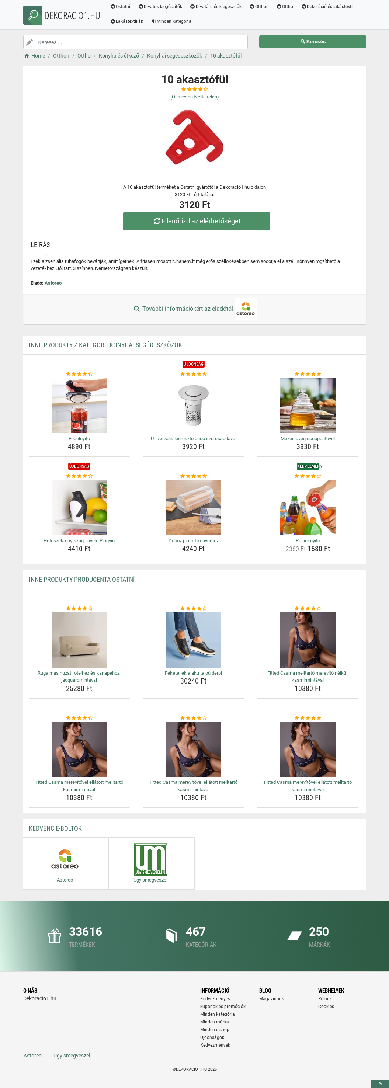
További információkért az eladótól (194, 309)
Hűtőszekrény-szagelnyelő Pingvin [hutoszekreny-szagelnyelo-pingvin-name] (79, 540)
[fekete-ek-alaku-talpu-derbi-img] (193, 640)
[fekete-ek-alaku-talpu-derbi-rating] (193, 608)
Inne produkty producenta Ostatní (82, 579)
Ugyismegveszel (71, 1056)
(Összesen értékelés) (194, 97)
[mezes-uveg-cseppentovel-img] (307, 405)
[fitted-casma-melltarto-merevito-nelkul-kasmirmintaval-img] (307, 640)
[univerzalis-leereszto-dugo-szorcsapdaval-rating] (193, 374)
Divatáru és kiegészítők (216, 6)
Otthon (259, 6)
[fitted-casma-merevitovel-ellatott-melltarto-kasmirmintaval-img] (79, 749)
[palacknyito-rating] (307, 476)
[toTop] (380, 1084)
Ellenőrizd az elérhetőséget (196, 221)
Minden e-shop (214, 1029)
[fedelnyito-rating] (79, 374)
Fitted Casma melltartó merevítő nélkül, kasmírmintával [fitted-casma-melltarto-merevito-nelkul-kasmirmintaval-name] (307, 676)
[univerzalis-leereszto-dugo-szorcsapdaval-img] (193, 405)
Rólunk (325, 998)
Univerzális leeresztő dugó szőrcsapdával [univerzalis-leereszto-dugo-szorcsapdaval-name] (193, 438)
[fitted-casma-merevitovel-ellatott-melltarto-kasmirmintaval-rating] (79, 718)
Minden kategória (170, 21)
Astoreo (53, 283)
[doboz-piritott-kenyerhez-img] (193, 507)
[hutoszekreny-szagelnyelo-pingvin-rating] (79, 476)
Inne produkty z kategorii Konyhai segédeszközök (105, 345)
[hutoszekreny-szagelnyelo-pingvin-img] (79, 507)
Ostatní (120, 6)
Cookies (326, 1006)
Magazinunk (271, 998)
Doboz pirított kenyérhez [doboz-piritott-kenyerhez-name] (194, 540)
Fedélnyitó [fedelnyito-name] (79, 438)
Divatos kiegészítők (160, 6)
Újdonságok (212, 1037)
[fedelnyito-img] (79, 405)
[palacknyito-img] (307, 507)
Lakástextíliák (126, 21)
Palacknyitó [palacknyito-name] (308, 540)
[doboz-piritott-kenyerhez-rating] (193, 476)
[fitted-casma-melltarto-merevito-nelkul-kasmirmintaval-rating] (307, 608)
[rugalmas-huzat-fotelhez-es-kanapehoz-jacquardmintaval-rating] (79, 608)
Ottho (285, 6)
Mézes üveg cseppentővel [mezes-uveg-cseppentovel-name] (308, 438)
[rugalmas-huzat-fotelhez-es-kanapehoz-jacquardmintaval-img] (79, 640)
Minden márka (214, 1022)
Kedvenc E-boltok (55, 828)
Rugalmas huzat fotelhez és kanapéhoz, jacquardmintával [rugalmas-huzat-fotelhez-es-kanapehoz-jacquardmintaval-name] (79, 676)
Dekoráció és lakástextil (327, 6)
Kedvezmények (215, 1045)
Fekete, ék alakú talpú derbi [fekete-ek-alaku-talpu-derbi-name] (193, 673)
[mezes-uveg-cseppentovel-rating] (307, 374)
